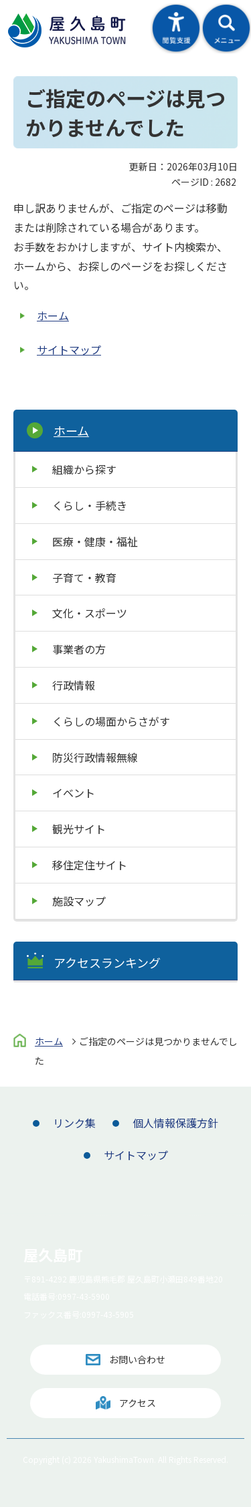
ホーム (53, 315)
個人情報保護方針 (175, 1123)
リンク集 (74, 1123)
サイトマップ (69, 349)
